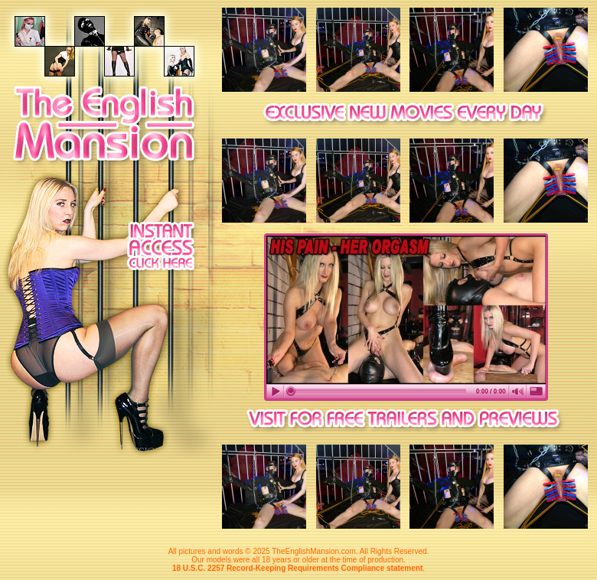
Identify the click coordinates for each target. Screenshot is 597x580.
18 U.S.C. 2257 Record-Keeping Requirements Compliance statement (297, 568)
